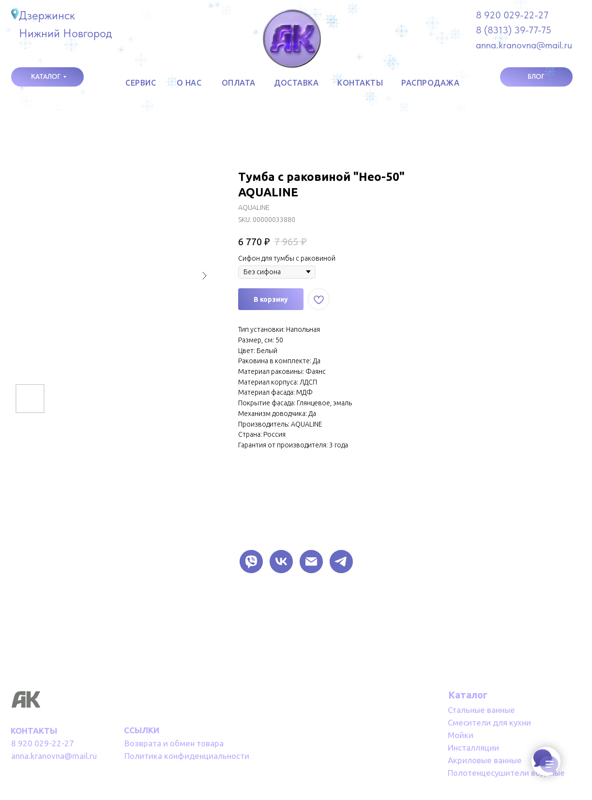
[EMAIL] (311, 561)
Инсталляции (473, 747)
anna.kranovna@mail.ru (54, 755)
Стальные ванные (481, 709)
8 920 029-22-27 (512, 15)
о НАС (189, 82)
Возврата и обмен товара (174, 743)
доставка (296, 82)
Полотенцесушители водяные (506, 772)
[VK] (281, 561)
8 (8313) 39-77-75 (513, 30)
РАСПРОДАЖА (430, 82)
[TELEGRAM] (341, 561)
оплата (239, 82)
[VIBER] (251, 561)
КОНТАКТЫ (360, 82)
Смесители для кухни (489, 722)
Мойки (460, 735)
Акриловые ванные (485, 760)
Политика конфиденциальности (186, 755)
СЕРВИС (140, 82)
